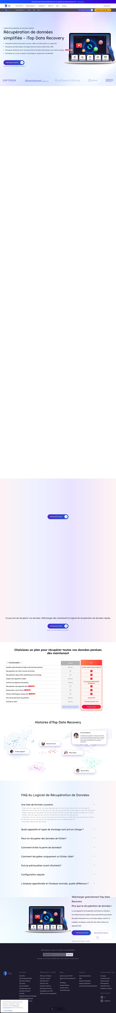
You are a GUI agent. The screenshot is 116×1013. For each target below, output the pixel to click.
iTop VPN (22, 976)
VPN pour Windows (45, 976)
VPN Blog (63, 983)
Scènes (29, 10)
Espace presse (105, 981)
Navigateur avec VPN (46, 991)
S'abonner (69, 954)
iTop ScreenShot (24, 986)
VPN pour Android (45, 986)
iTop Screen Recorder (25, 978)
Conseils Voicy (64, 988)
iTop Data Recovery (25, 988)
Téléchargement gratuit (70, 707)
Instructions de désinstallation (88, 986)
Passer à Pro (91, 707)
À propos (103, 976)
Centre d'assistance (85, 976)
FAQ (34, 10)
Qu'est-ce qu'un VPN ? (66, 976)
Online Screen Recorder (26, 998)
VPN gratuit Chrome (46, 988)
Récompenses (105, 983)
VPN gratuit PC (44, 981)
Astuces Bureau (64, 985)
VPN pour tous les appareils (48, 993)
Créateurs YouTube (106, 988)
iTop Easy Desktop (24, 981)
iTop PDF (21, 993)
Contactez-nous (105, 978)
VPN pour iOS (44, 983)
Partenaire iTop (105, 986)
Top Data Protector (24, 991)
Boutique (64, 6)
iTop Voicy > (80, 2)
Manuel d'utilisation (85, 981)
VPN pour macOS (45, 978)
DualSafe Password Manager (27, 996)
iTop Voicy (22, 983)
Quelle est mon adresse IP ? (67, 979)
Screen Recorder (65, 990)
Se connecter (107, 6)
